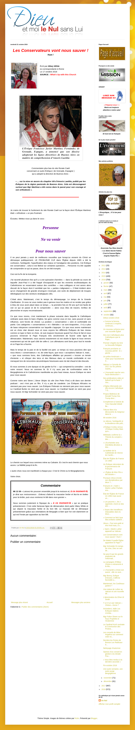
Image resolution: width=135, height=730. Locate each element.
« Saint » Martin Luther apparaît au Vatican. (112, 530)
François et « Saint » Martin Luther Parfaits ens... (113, 488)
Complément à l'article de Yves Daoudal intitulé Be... (113, 404)
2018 (104, 689)
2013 (104, 269)
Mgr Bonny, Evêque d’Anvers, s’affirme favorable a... (111, 578)
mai (105, 297)
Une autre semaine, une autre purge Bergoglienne (113, 671)
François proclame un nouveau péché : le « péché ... (112, 351)
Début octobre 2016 (111, 318)
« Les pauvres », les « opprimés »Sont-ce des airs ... (113, 504)
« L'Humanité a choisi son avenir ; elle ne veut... (113, 571)
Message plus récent (19, 602)
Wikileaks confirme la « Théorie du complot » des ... (112, 437)
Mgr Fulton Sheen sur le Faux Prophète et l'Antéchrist (113, 619)
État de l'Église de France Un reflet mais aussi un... (113, 496)
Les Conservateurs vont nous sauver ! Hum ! (112, 536)
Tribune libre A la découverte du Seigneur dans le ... (113, 412)
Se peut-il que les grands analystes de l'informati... (113, 556)
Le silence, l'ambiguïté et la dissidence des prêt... (113, 422)
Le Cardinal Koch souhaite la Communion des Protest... (113, 626)
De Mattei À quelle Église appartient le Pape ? (113, 541)
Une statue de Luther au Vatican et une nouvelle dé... (113, 591)
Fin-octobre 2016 (110, 665)
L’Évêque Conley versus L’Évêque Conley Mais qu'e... (113, 429)
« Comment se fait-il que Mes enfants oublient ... (113, 519)
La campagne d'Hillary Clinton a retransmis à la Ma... (113, 564)
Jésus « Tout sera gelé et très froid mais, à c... (113, 524)
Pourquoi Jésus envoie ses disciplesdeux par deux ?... (113, 480)
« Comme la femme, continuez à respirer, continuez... (112, 323)
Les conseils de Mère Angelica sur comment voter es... (113, 634)
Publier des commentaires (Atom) (35, 607)
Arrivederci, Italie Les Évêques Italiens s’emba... (111, 611)
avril (105, 293)
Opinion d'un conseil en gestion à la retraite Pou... (112, 654)
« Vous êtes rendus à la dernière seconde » (112, 661)
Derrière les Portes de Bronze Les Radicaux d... (112, 642)
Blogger (94, 718)
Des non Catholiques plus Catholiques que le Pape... (113, 337)
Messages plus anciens (80, 602)
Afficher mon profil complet (109, 704)
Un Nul (104, 700)
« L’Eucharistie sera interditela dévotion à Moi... (112, 445)
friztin (77, 718)
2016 (104, 280)
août (106, 308)
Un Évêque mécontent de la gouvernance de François (113, 466)
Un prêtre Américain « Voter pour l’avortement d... (113, 359)
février (106, 286)
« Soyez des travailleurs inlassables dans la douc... (113, 512)
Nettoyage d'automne (111, 648)
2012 (104, 265)
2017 (104, 686)
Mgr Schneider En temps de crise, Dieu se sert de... (113, 548)
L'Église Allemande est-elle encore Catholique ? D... (113, 388)
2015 (104, 276)
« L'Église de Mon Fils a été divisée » (112, 473)
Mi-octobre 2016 (109, 418)
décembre (108, 681)
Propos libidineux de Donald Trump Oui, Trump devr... (111, 396)
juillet (106, 304)
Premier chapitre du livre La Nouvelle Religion (113, 344)
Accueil (49, 602)
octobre (107, 315)
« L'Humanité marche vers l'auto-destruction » (113, 373)
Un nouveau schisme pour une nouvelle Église (113, 330)
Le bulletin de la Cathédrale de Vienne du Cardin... (113, 453)
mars (106, 290)
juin (105, 301)
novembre (108, 678)
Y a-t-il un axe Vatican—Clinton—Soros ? (113, 604)
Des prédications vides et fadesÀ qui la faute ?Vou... (113, 380)
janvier (106, 283)
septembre (108, 311)
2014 (104, 273)
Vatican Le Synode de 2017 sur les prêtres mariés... (112, 366)
